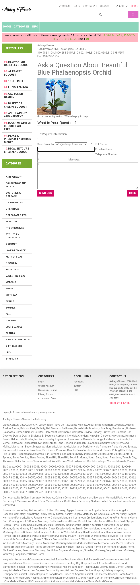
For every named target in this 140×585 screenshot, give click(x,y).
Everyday (11, 221)
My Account (65, 6)
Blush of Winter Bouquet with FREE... (17, 126)
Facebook (78, 381)
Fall (8, 314)
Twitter (77, 386)
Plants (10, 333)
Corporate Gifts (16, 215)
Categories (21, 26)
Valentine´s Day (15, 276)
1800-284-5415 (112, 35)
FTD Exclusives (15, 228)
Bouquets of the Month (16, 185)
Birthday (11, 295)
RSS (76, 390)
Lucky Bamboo (18, 87)
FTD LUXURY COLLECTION (13, 236)
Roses (9, 288)
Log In (77, 6)
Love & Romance (16, 250)
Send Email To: (45, 144)
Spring (10, 301)
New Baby (11, 263)
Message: (74, 159)
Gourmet (11, 244)
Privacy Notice (45, 394)
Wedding (11, 282)
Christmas (12, 209)
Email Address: (103, 149)
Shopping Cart (90, 6)
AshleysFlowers (29, 412)
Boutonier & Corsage (13, 194)
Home (7, 26)
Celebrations (14, 202)
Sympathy (12, 359)
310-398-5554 (68, 39)
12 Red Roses (16, 81)
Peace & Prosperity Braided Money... (17, 139)
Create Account (46, 386)
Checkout (105, 6)
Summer (10, 308)
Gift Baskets (14, 346)
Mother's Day (14, 257)
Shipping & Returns (47, 390)
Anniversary (14, 177)
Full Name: (101, 144)
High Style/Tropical (18, 339)
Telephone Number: (106, 154)
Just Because (14, 327)
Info (35, 26)
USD (134, 6)
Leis (8, 352)
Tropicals (12, 269)
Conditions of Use (47, 398)
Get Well (11, 320)
